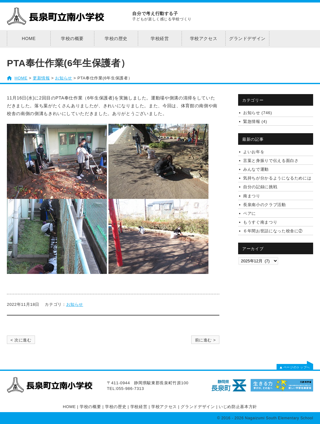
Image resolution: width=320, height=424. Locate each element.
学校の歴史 (116, 38)
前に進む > (205, 340)
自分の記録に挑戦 (260, 186)
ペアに (249, 213)
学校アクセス (204, 38)
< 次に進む (20, 340)
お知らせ (74, 304)
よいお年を (253, 151)
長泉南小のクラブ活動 (264, 204)
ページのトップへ (295, 367)
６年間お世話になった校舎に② (273, 231)
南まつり (251, 196)
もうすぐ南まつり (260, 222)
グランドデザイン (247, 38)
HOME (29, 38)
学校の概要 (72, 38)
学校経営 (160, 38)
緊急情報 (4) (255, 121)
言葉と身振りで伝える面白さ (270, 160)
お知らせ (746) (257, 112)
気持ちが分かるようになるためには (277, 178)
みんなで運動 (256, 169)
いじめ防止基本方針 (238, 406)
